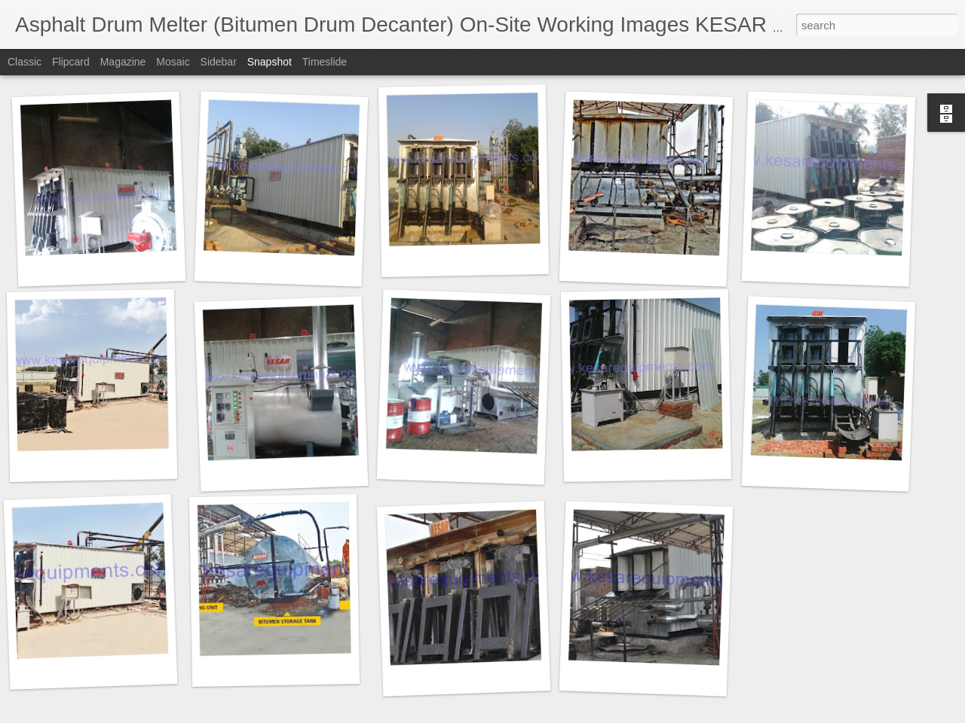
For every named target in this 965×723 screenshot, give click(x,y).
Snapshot (269, 62)
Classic (24, 62)
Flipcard (71, 62)
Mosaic (172, 62)
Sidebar (219, 62)
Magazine (123, 62)
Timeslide (324, 62)
